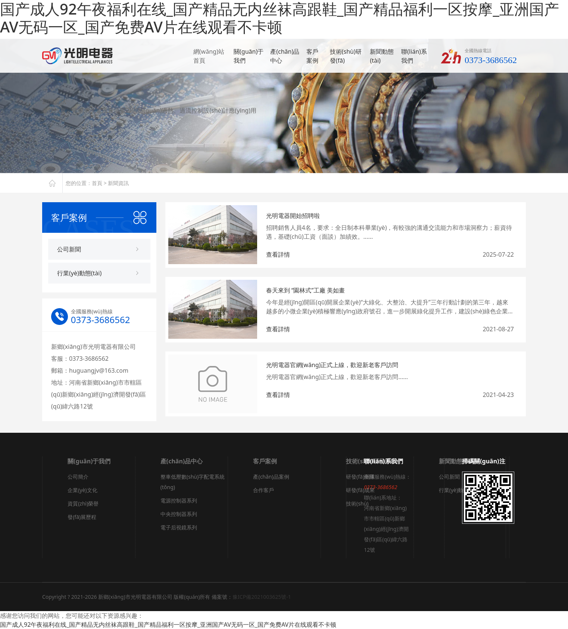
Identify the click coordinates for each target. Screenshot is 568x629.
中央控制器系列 (178, 513)
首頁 (97, 183)
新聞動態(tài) (382, 56)
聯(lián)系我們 (414, 56)
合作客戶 (263, 490)
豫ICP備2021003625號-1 (261, 596)
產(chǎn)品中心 (284, 56)
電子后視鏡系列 (178, 527)
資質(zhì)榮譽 (83, 503)
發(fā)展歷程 (82, 516)
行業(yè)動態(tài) (458, 490)
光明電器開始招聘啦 (293, 216)
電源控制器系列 (178, 500)
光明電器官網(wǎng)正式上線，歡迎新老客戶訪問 (332, 365)
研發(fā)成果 (360, 490)
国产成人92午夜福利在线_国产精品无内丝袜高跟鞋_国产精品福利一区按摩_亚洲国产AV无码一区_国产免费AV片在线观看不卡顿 (168, 624)
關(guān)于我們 (248, 56)
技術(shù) (357, 503)
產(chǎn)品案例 (271, 476)
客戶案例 (312, 56)
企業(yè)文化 (82, 490)
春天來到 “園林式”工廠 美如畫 (305, 290)
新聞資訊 (118, 183)
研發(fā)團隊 (360, 476)
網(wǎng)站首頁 (208, 56)
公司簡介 (78, 476)
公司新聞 (449, 476)
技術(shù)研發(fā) (346, 56)
